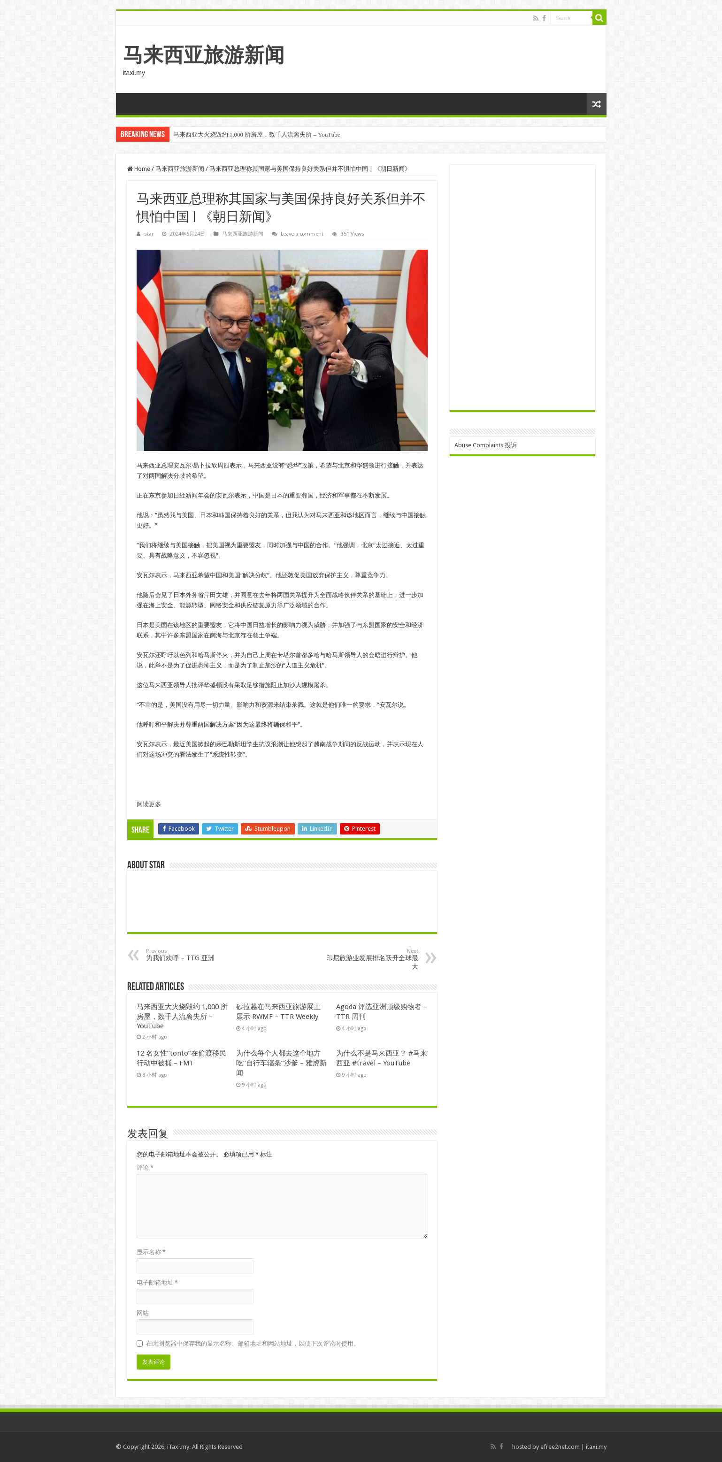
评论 (145, 1167)
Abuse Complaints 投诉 (485, 445)
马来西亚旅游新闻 (203, 55)
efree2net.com (560, 1446)
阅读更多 (149, 804)
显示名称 (151, 1251)
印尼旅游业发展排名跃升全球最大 (370, 959)
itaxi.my (596, 1446)
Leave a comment (302, 234)
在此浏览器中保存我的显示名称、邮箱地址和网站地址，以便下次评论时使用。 (253, 1343)
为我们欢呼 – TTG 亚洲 (194, 955)
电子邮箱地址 (157, 1282)
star (149, 234)
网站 (143, 1313)
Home (138, 168)
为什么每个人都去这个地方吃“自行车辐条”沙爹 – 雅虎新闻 (281, 1063)
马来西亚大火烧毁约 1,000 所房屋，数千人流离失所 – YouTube (256, 134)
